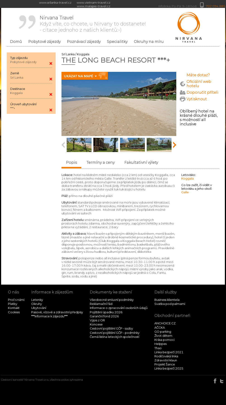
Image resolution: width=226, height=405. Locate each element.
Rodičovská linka (166, 356)
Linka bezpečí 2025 (168, 368)
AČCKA (159, 327)
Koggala (187, 178)
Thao (158, 348)
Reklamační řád (101, 304)
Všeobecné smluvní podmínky (112, 300)
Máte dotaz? (198, 75)
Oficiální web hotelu (198, 84)
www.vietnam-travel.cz (93, 2)
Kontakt (13, 308)
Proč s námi (16, 300)
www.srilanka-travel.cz (55, 2)
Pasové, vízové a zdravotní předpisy (57, 312)
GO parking (162, 331)
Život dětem (163, 335)
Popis (71, 162)
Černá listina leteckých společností (114, 337)
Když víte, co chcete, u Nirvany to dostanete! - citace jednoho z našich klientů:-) (93, 24)
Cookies (14, 312)
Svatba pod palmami (169, 304)
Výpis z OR (97, 320)
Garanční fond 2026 (104, 316)
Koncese (96, 324)
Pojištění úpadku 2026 (106, 312)
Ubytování (38, 308)
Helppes (160, 344)
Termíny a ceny (101, 162)
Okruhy (36, 304)
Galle (185, 192)
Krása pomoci (164, 340)
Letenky (37, 300)
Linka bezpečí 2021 (168, 352)
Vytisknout (196, 99)
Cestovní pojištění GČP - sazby (111, 328)
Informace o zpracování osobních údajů (119, 308)
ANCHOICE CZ (165, 323)
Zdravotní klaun (165, 360)
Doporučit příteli (202, 92)
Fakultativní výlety (141, 162)
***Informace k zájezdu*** (49, 316)
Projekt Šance (164, 364)
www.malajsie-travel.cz (93, 6)
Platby (12, 304)
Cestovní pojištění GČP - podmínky (114, 333)
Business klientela (166, 300)
